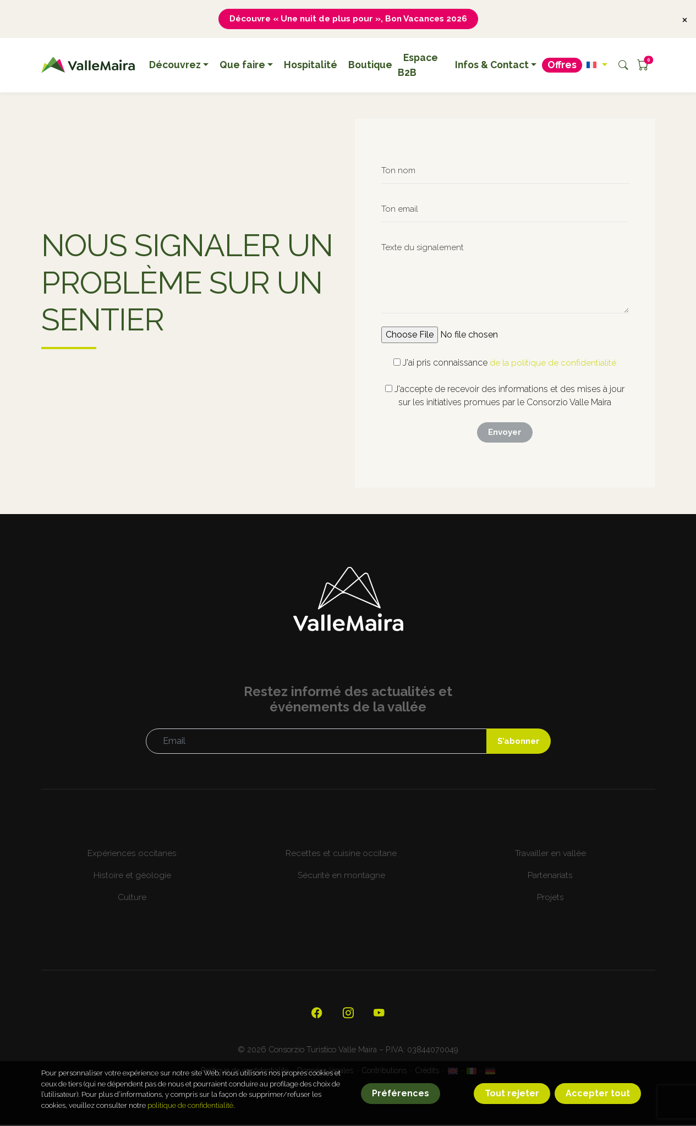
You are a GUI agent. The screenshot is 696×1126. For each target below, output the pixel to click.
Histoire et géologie (132, 876)
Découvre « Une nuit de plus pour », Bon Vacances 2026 (348, 19)
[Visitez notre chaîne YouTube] (379, 1015)
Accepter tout (598, 1093)
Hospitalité (310, 65)
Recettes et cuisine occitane (341, 854)
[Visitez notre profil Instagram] (348, 1015)
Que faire (242, 65)
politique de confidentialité (190, 1105)
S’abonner (517, 742)
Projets (550, 898)
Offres (562, 65)
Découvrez (175, 65)
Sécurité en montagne (341, 876)
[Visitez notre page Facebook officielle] (316, 1015)
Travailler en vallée (550, 854)
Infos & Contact (492, 65)
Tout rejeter (512, 1093)
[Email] (315, 742)
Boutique (370, 65)
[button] (597, 65)
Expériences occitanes (132, 854)
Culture (132, 898)
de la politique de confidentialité (553, 363)
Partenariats (550, 876)
